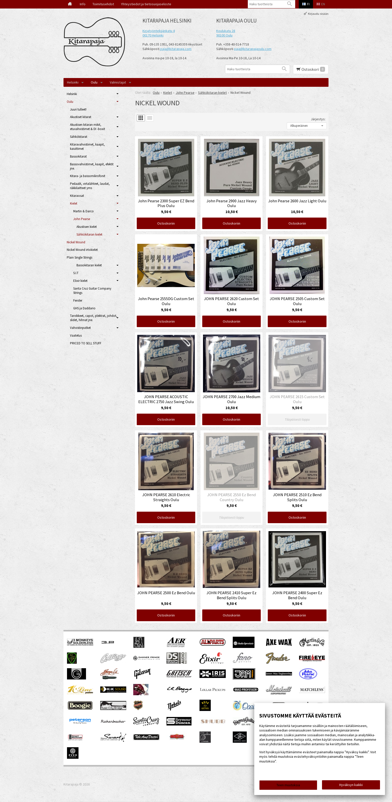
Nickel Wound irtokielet (82, 250)
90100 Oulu (224, 35)
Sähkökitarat (78, 137)
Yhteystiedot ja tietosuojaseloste (146, 4)
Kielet (73, 203)
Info (83, 4)
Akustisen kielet (86, 227)
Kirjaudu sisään (318, 13)
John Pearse (81, 219)
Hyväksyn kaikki (351, 784)
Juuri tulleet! (78, 109)
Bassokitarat (78, 156)
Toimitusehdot (103, 4)
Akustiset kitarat (80, 117)
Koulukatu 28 (225, 31)
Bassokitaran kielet (89, 265)
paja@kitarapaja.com (176, 49)
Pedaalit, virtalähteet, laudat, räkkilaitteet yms (90, 186)
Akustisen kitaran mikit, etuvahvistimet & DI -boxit (87, 127)
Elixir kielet (80, 281)
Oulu (94, 82)
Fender (77, 300)
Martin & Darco (83, 211)
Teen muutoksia (288, 785)
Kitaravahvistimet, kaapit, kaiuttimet (87, 146)
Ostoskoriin (166, 223)
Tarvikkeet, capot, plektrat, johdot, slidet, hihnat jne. (93, 318)
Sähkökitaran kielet (89, 234)
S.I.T (75, 273)
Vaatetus (76, 335)
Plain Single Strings (79, 257)
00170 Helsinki (153, 35)
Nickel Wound (76, 242)
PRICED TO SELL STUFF (85, 343)
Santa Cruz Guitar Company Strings (92, 290)
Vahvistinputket (80, 328)
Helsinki (72, 82)
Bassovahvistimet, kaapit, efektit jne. (92, 166)
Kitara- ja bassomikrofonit (87, 176)
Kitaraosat (77, 196)
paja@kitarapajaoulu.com (253, 49)
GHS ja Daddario (84, 308)
